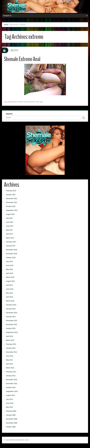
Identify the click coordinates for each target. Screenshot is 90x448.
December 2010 (11, 380)
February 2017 (11, 242)
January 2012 (11, 348)
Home (6, 25)
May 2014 (9, 293)
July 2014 (9, 285)
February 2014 (11, 305)
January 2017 (11, 246)
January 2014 (11, 309)
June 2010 (9, 403)
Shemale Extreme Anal (22, 59)
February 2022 (11, 191)
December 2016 (11, 250)
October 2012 (11, 328)
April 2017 (9, 234)
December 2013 (11, 313)
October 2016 (11, 258)
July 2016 (9, 261)
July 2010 (9, 399)
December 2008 (11, 419)
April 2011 (9, 364)
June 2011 (9, 356)
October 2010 (11, 387)
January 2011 (11, 376)
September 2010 (12, 391)
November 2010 (11, 383)
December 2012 (11, 320)
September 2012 (12, 332)
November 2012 (11, 324)
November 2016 (11, 254)
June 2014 (9, 289)
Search (9, 114)
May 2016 (9, 269)
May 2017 (9, 230)
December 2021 (11, 198)
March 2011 (10, 368)
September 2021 (12, 210)
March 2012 (10, 340)
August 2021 (10, 214)
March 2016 (10, 277)
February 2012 (11, 344)
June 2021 (9, 222)
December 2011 (11, 352)
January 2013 (11, 317)
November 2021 (11, 202)
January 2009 (11, 415)
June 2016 (9, 265)
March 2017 (10, 238)
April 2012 (9, 336)
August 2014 (10, 281)
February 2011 (11, 372)
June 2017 (9, 226)
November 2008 (11, 423)
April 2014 (9, 297)
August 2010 (10, 395)
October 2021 (11, 206)
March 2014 (10, 301)
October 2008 (11, 427)
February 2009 (11, 411)
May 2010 (9, 407)
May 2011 (9, 360)
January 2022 (11, 195)
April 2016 (9, 273)
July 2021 (9, 218)
